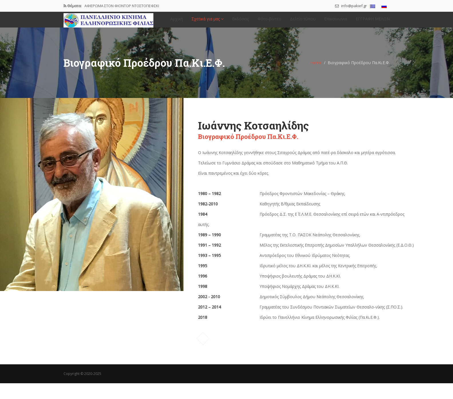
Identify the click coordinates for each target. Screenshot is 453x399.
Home (315, 68)
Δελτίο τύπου (303, 21)
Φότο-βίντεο (269, 21)
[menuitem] (372, 6)
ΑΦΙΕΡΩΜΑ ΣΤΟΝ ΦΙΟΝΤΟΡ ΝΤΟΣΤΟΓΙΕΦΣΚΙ (121, 5)
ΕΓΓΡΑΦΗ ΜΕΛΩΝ (373, 21)
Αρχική (176, 21)
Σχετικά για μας (207, 21)
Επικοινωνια (335, 21)
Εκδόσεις (240, 21)
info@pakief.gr (351, 5)
